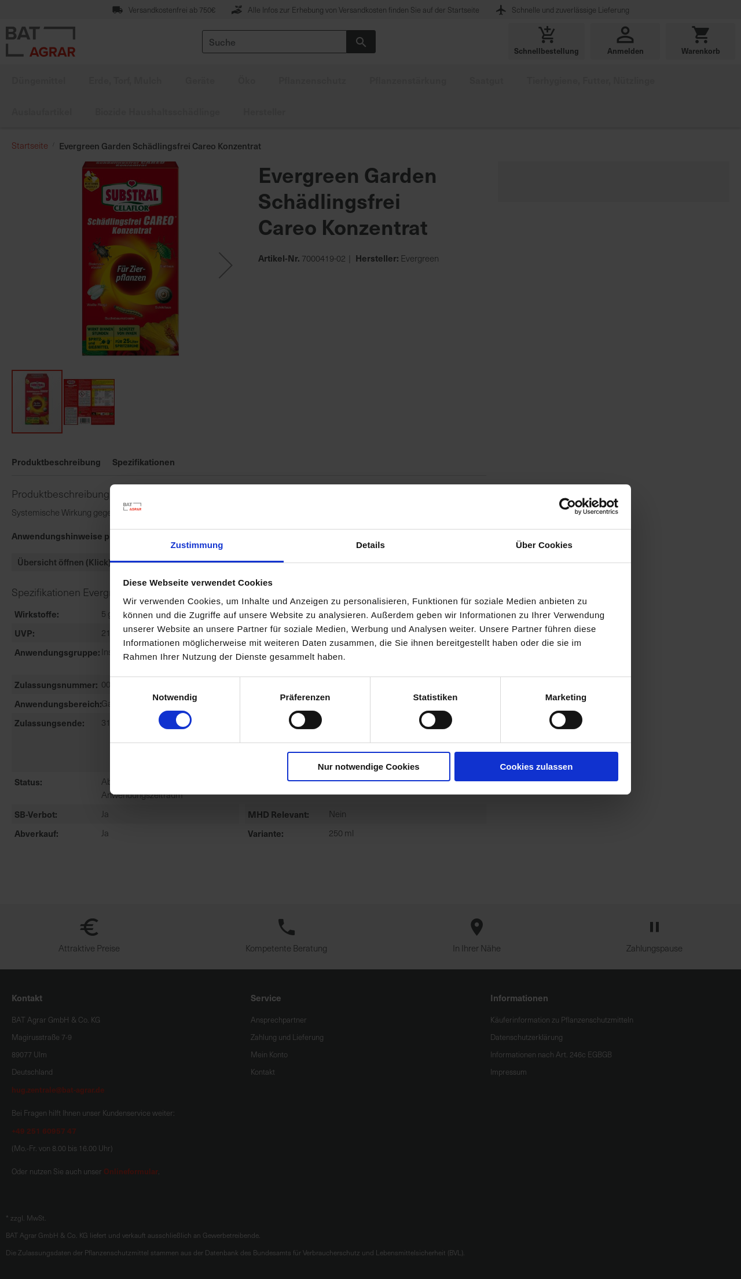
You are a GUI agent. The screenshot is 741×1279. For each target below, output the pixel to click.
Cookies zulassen (536, 766)
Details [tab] (370, 545)
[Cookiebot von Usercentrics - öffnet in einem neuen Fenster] (567, 506)
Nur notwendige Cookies (369, 766)
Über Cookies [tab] (544, 545)
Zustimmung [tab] (197, 545)
